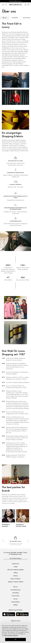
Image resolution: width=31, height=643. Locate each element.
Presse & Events (15, 596)
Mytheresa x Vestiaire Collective (15, 581)
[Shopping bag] (28, 4)
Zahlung (16, 572)
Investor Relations (15, 602)
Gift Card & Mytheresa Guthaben (15, 569)
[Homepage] (15, 4)
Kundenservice (15, 563)
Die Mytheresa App (15, 590)
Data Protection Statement (11, 635)
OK (15, 639)
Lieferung (15, 575)
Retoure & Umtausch (15, 578)
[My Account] (25, 4)
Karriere (15, 599)
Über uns (5, 17)
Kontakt (15, 566)
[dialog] (15, 633)
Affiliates (15, 605)
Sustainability (15, 17)
